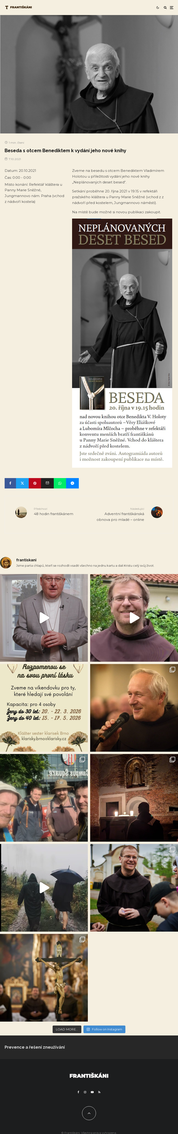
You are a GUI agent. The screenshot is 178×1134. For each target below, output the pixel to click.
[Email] (47, 483)
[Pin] (35, 483)
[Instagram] (85, 1092)
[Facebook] (78, 1092)
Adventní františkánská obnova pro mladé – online (118, 514)
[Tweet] (22, 483)
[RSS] (99, 1092)
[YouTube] (92, 1092)
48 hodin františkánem (60, 511)
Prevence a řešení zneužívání (35, 1047)
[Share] (10, 483)
